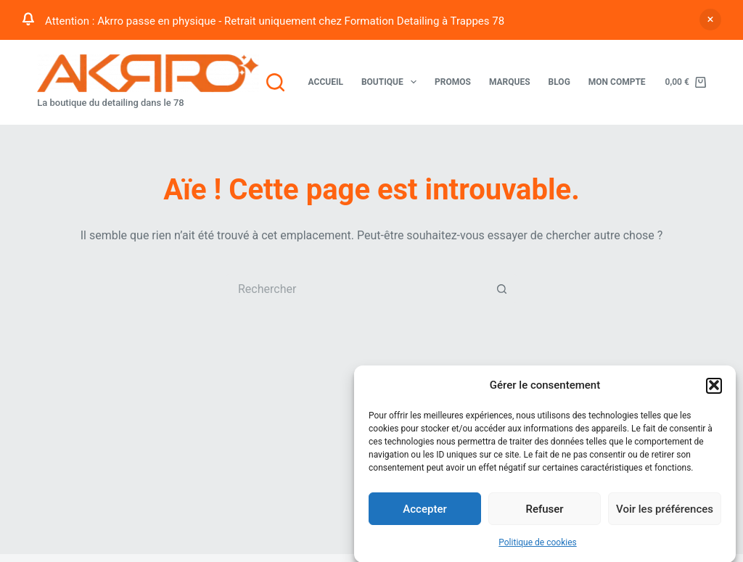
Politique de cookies (537, 544)
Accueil (325, 82)
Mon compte (617, 82)
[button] (714, 386)
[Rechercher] (275, 82)
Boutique (391, 82)
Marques (509, 82)
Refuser (544, 509)
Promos (453, 82)
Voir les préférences (664, 509)
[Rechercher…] (357, 288)
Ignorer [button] (710, 19)
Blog (559, 82)
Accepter (424, 509)
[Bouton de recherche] (502, 288)
